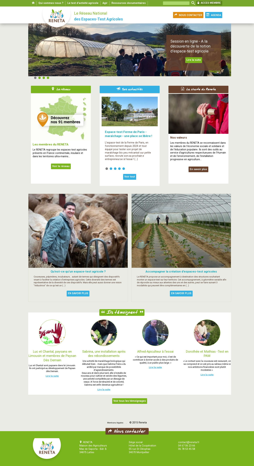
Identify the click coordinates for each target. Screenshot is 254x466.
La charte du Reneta (198, 89)
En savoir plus (198, 169)
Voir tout (129, 176)
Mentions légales (115, 422)
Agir (104, 3)
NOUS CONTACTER (188, 15)
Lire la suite (193, 59)
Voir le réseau (60, 166)
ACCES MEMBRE (209, 2)
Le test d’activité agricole (82, 3)
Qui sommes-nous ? (50, 3)
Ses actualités (130, 89)
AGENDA (213, 15)
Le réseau (60, 89)
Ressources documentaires (128, 3)
